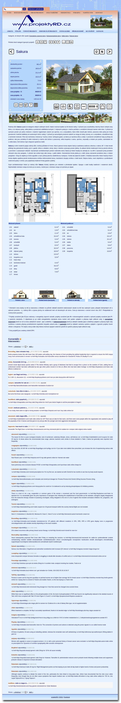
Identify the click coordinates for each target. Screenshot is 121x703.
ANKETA (10, 31)
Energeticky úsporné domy (37, 36)
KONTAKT (99, 13)
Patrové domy (73, 36)
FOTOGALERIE (65, 31)
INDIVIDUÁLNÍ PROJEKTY (48, 31)
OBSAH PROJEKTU (37, 13)
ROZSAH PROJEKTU (21, 13)
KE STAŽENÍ (90, 31)
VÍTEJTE (18, 31)
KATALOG (99, 31)
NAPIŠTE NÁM (88, 13)
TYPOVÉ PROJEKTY (30, 31)
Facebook (67, 697)
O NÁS (9, 13)
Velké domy (65, 36)
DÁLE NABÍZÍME (52, 13)
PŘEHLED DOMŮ (78, 31)
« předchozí (17, 346)
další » (31, 346)
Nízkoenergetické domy (53, 36)
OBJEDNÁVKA (65, 13)
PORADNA (76, 13)
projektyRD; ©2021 (57, 697)
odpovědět (45, 351)
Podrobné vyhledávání (35, 9)
